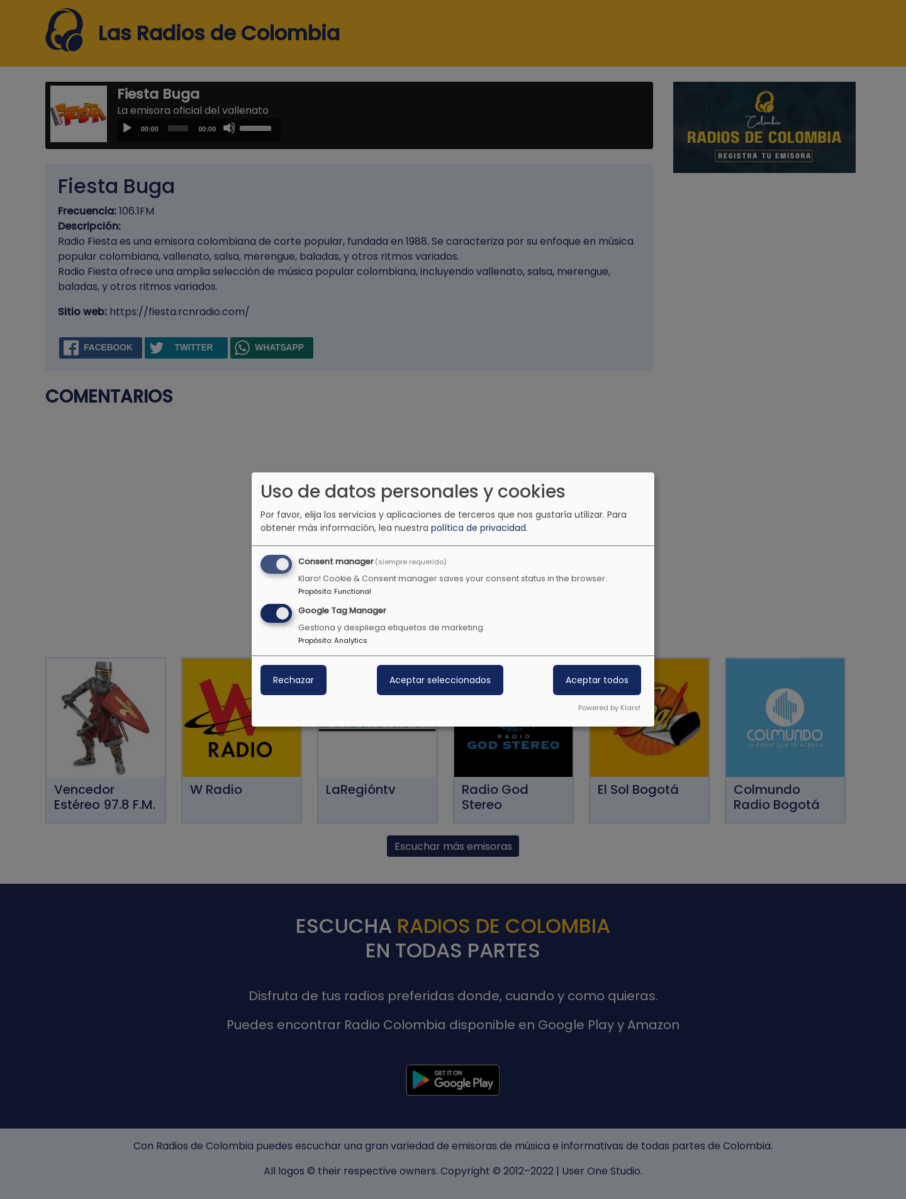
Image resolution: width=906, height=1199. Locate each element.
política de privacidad (478, 527)
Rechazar (293, 680)
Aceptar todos (597, 680)
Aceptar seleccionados (440, 680)
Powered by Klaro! (609, 708)
